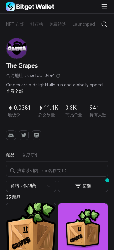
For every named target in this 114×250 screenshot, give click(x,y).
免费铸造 (57, 24)
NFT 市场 (15, 24)
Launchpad (83, 24)
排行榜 (36, 24)
